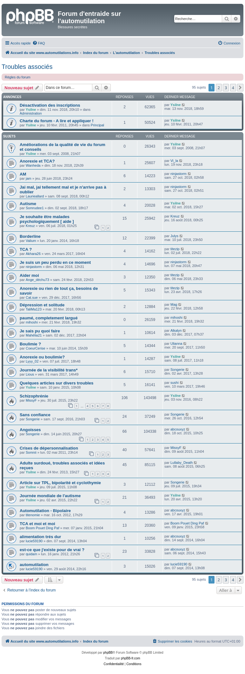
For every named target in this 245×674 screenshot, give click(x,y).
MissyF (31, 400)
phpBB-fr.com (130, 658)
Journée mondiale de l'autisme (50, 495)
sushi (174, 382)
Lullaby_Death (181, 462)
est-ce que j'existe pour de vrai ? (52, 549)
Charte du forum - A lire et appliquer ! (57, 120)
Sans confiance (35, 414)
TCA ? (26, 249)
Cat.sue (32, 297)
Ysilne (31, 109)
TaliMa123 (34, 309)
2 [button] (219, 87)
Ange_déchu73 (37, 280)
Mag (173, 304)
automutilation (34, 564)
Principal (97, 125)
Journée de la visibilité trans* (49, 370)
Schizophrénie (34, 396)
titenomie (33, 515)
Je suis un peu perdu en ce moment (55, 262)
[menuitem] (38, 43)
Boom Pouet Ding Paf (42, 528)
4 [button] (233, 87)
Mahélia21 (34, 335)
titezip (175, 249)
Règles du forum (17, 77)
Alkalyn (176, 330)
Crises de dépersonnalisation (49, 448)
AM (23, 174)
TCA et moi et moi (37, 523)
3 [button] (226, 87)
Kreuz (30, 226)
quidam (31, 554)
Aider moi (29, 275)
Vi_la (174, 161)
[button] (240, 87)
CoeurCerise (35, 348)
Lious (30, 374)
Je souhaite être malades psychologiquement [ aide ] (47, 219)
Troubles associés (27, 66)
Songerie (177, 369)
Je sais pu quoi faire (40, 331)
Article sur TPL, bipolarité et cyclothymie (60, 482)
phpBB (108, 652)
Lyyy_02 (32, 361)
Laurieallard (35, 196)
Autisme (28, 203)
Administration (31, 113)
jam (28, 178)
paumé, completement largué (48, 318)
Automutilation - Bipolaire (45, 510)
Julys (174, 236)
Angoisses (30, 429)
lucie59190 (34, 541)
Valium (31, 241)
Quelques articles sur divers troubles (56, 383)
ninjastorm (178, 174)
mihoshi (32, 322)
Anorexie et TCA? (37, 161)
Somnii (31, 452)
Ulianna (176, 343)
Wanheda (33, 165)
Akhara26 (33, 254)
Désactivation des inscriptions (50, 105)
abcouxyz (177, 429)
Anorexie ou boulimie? (42, 357)
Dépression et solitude (42, 305)
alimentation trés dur (40, 536)
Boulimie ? (30, 344)
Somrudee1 (35, 208)
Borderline (30, 236)
